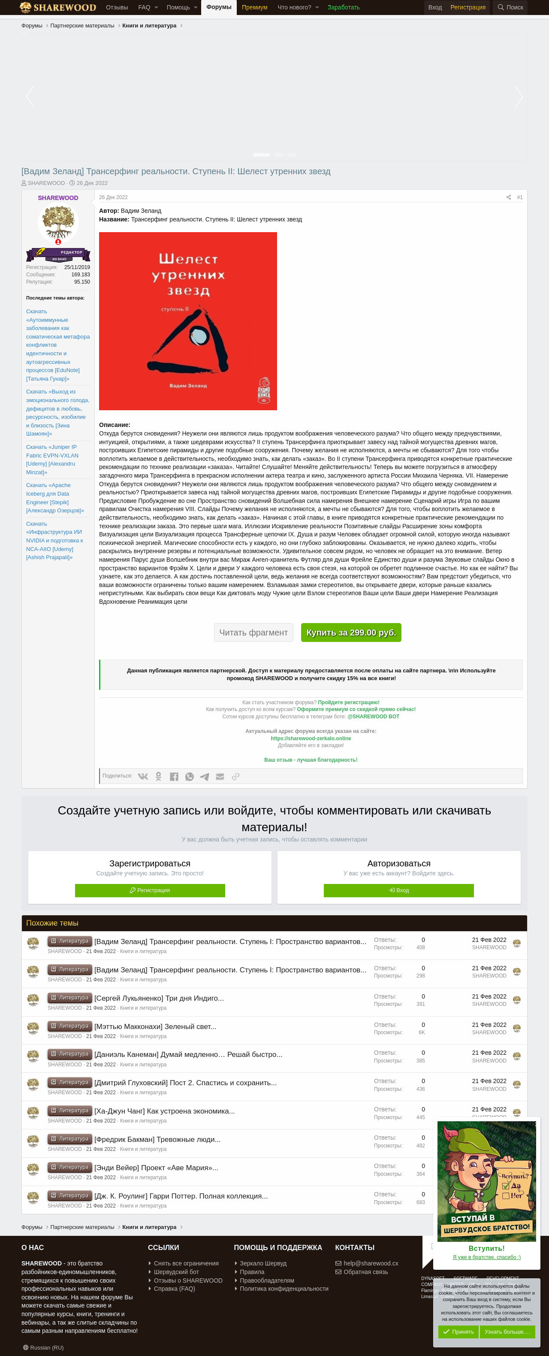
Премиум (255, 7)
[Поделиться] (509, 198)
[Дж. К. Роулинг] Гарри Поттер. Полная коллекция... (181, 1196)
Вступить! (487, 1248)
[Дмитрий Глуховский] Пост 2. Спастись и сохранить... (185, 1083)
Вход (402, 890)
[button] (156, 7)
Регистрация (153, 890)
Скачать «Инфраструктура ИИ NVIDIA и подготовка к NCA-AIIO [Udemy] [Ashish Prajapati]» (54, 540)
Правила (250, 1271)
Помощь (178, 7)
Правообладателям (264, 1280)
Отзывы (117, 7)
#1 (520, 197)
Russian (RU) (43, 1347)
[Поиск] (510, 7)
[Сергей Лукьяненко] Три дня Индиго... (159, 998)
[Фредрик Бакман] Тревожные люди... (157, 1139)
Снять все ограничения (184, 1263)
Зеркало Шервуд (261, 1263)
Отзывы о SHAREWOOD (186, 1280)
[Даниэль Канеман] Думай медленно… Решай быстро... (188, 1054)
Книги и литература (143, 951)
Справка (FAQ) (172, 1288)
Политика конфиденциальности (282, 1288)
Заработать (344, 7)
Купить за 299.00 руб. (351, 632)
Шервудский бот (174, 1271)
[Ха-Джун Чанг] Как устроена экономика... (164, 1111)
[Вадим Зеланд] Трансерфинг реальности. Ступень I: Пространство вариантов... (230, 942)
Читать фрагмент (253, 632)
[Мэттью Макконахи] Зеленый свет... (155, 1027)
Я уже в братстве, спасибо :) (487, 1257)
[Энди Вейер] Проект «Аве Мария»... (156, 1168)
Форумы (219, 6)
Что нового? (294, 7)
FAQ (145, 7)
